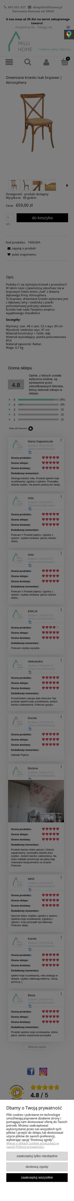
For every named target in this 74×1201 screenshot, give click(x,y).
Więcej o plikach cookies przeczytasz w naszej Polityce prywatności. (32, 1145)
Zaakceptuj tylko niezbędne (37, 1156)
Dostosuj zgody (37, 1167)
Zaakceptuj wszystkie (37, 1177)
